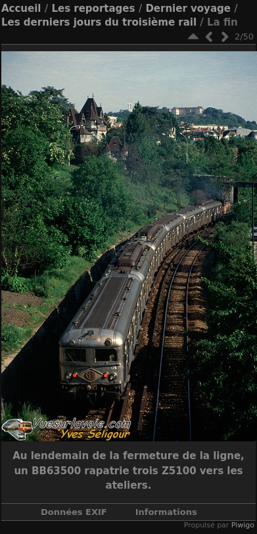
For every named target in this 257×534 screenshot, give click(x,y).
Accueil (21, 8)
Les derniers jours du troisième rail (99, 22)
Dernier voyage (188, 8)
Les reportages (93, 8)
